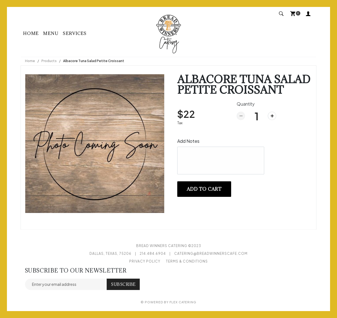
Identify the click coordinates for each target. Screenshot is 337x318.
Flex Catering (182, 302)
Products (49, 61)
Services (74, 33)
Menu (50, 33)
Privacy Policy (144, 261)
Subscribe (123, 284)
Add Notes (188, 141)
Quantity (246, 104)
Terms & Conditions (187, 261)
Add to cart (204, 189)
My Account (308, 13)
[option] (94, 143)
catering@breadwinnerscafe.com (211, 253)
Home (31, 33)
